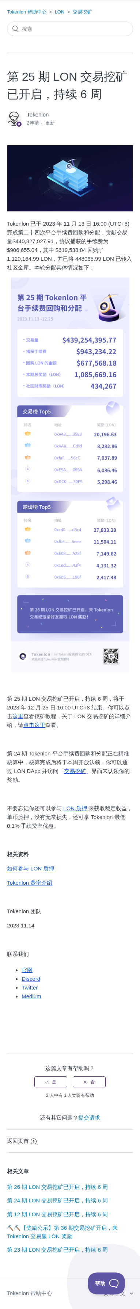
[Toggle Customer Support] (106, 1283)
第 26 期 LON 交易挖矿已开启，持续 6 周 (57, 1187)
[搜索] (70, 29)
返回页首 (22, 1141)
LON (60, 12)
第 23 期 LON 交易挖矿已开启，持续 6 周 (57, 1250)
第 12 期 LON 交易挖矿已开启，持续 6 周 (57, 1214)
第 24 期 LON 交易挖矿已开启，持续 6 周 (57, 1200)
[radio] (50, 1081)
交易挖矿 (82, 12)
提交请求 (89, 1117)
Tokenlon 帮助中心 (26, 12)
